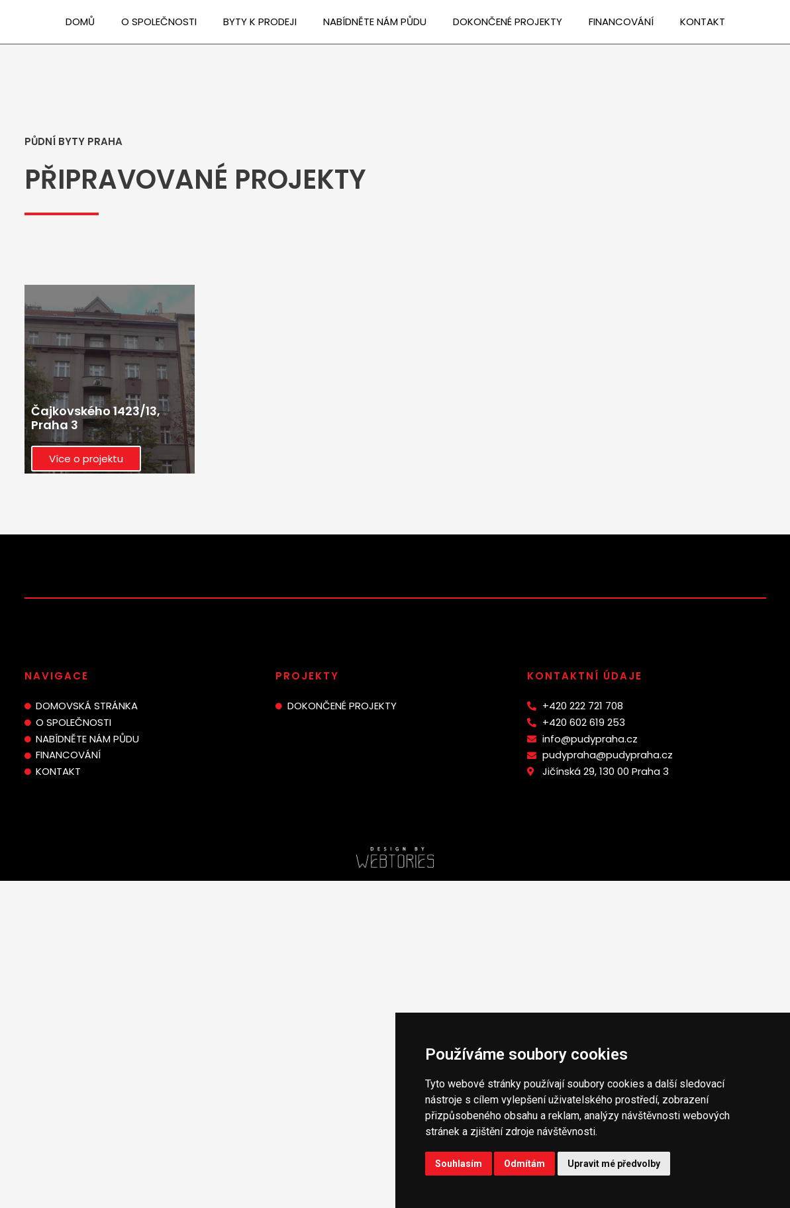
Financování (621, 21)
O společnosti (159, 21)
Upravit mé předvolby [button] (614, 1163)
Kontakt (702, 21)
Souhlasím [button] (458, 1163)
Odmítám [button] (524, 1163)
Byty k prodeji (260, 21)
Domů (80, 21)
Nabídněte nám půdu (374, 21)
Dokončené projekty (507, 21)
